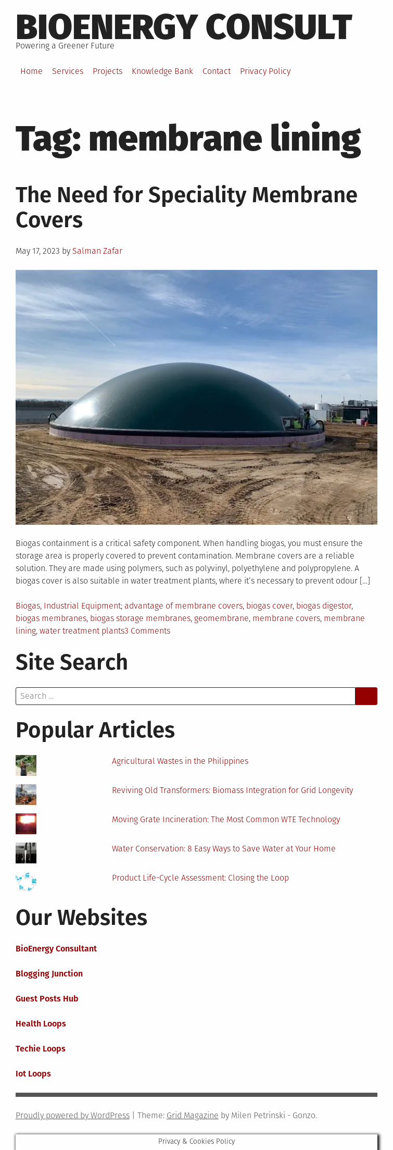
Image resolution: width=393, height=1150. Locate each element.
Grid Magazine (193, 1115)
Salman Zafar (97, 251)
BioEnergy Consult (184, 27)
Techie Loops (41, 1049)
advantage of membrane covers (183, 606)
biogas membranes (51, 618)
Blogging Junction (49, 974)
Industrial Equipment (82, 606)
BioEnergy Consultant (56, 949)
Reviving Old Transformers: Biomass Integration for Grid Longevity (232, 790)
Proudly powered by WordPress (73, 1115)
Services (67, 71)
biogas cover (269, 606)
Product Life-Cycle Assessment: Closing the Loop (200, 878)
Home (31, 71)
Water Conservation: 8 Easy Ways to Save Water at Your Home (224, 849)
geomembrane (221, 618)
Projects (107, 71)
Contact (216, 71)
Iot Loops (33, 1074)
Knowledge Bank (162, 71)
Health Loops (41, 1024)
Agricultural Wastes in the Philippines (180, 761)
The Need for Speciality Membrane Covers (187, 207)
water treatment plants (82, 631)
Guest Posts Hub (47, 999)
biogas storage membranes (140, 618)
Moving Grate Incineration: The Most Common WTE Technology (226, 819)
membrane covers (286, 618)
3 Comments (147, 631)
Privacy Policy (265, 71)
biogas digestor (323, 606)
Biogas (28, 606)
